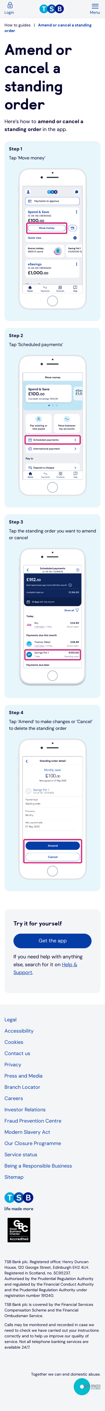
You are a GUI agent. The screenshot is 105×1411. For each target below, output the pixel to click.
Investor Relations (25, 1109)
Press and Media (23, 1076)
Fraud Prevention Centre (32, 1120)
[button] (52, 941)
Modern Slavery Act (27, 1132)
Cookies (13, 1042)
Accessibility (19, 1031)
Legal (10, 1019)
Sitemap (14, 1177)
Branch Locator (22, 1087)
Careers (13, 1098)
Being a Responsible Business (38, 1165)
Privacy (12, 1064)
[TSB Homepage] (64, 8)
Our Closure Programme (32, 1143)
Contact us (17, 1053)
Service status (20, 1154)
